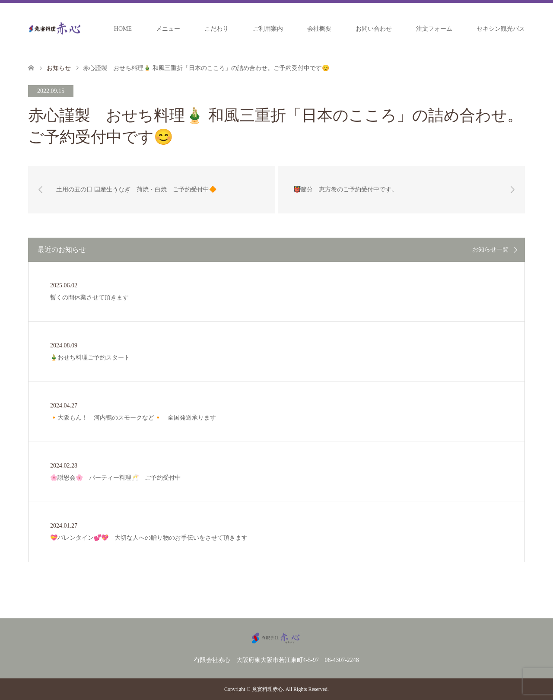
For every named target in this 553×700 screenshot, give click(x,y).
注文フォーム (434, 28)
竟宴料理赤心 (267, 689)
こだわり (216, 28)
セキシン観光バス (501, 28)
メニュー (168, 28)
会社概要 (319, 28)
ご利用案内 (268, 28)
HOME (123, 28)
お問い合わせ (374, 28)
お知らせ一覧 (490, 250)
